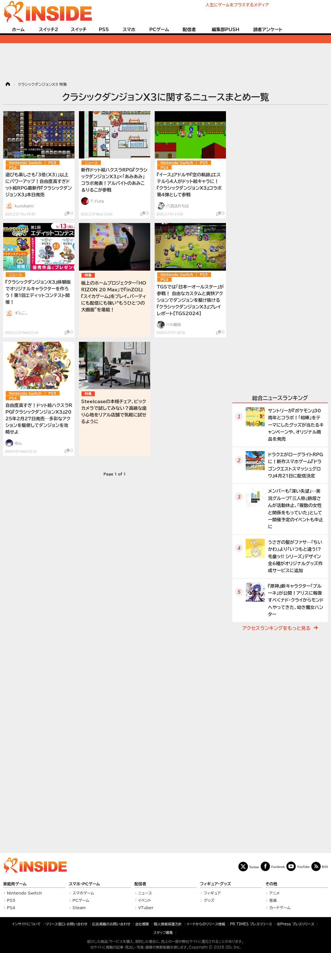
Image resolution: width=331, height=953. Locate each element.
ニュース (91, 163)
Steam (79, 907)
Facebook (278, 866)
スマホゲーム (83, 893)
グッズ (209, 900)
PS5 (104, 29)
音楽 (273, 900)
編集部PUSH (225, 29)
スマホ (129, 29)
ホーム (18, 29)
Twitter (254, 867)
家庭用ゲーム (14, 884)
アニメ (274, 893)
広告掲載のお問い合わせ (111, 924)
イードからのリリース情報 (206, 924)
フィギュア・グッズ (215, 884)
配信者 (189, 29)
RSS (325, 866)
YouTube (303, 866)
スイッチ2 (48, 29)
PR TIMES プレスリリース (251, 924)
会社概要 (142, 924)
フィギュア (212, 893)
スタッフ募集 (163, 932)
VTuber (145, 907)
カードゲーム (280, 907)
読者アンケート (268, 29)
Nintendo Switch (25, 163)
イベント (144, 900)
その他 (271, 884)
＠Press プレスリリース (295, 924)
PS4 (13, 167)
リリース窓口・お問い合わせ (67, 924)
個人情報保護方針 (168, 924)
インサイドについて (26, 924)
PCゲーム (159, 29)
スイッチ (79, 29)
